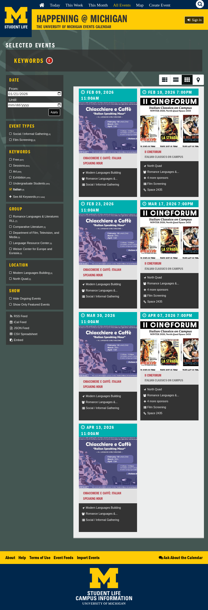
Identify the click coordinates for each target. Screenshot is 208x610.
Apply (54, 112)
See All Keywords (29, 196)
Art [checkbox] (17, 171)
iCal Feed (18, 322)
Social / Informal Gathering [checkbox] (32, 133)
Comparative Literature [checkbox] (29, 226)
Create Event (159, 5)
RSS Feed (18, 316)
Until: (13, 100)
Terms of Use (40, 557)
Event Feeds (63, 557)
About (10, 557)
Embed (16, 340)
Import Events (88, 557)
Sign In (194, 20)
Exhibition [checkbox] (21, 177)
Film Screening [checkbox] (24, 139)
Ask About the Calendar (180, 557)
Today (55, 5)
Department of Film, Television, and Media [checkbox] (34, 235)
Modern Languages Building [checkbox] (32, 272)
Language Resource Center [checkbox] (32, 243)
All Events (122, 5)
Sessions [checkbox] (21, 165)
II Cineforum (153, 152)
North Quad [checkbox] (22, 278)
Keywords (33, 60)
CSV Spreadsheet (23, 334)
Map (140, 5)
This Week (74, 5)
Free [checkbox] (18, 159)
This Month (98, 5)
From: (14, 89)
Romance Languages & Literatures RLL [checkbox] (33, 218)
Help (22, 557)
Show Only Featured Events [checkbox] (31, 304)
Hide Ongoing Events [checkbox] (27, 298)
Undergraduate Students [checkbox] (31, 183)
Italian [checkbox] (18, 189)
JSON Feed (19, 328)
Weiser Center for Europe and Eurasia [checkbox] (30, 251)
